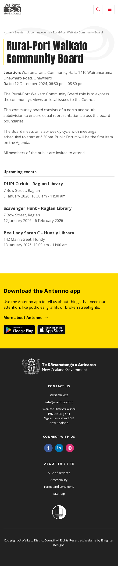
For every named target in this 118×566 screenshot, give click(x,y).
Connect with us (59, 436)
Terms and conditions (59, 486)
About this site (59, 464)
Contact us (59, 386)
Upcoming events (38, 32)
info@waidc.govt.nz (59, 402)
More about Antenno (23, 317)
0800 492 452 (59, 395)
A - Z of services (59, 473)
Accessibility (59, 480)
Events (19, 32)
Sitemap (59, 493)
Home (8, 32)
